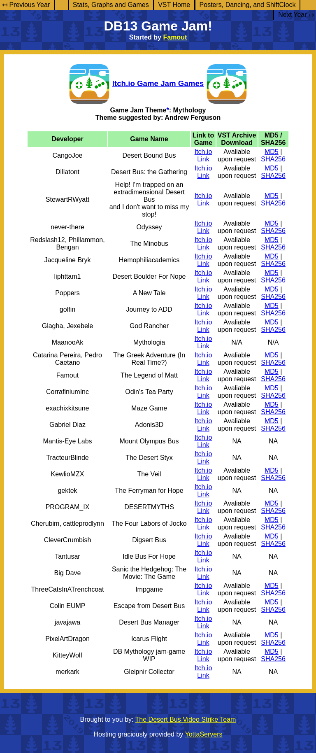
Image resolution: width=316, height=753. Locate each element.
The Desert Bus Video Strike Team (185, 719)
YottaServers (204, 734)
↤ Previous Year (26, 4)
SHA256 (273, 159)
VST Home (174, 4)
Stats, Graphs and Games (111, 4)
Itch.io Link (203, 155)
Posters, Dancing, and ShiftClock (248, 4)
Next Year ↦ (296, 14)
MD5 (272, 151)
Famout (175, 37)
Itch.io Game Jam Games (158, 83)
